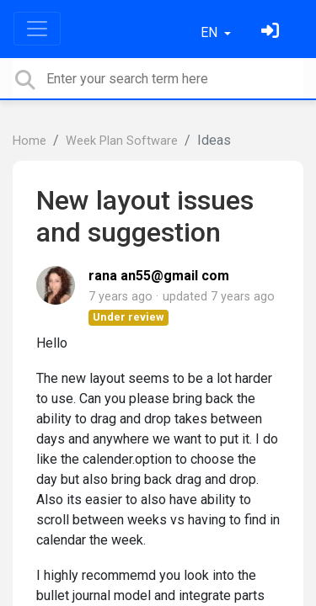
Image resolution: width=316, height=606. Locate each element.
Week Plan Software (122, 141)
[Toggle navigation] (37, 28)
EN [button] (211, 32)
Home (29, 141)
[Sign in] (272, 32)
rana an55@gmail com (158, 276)
